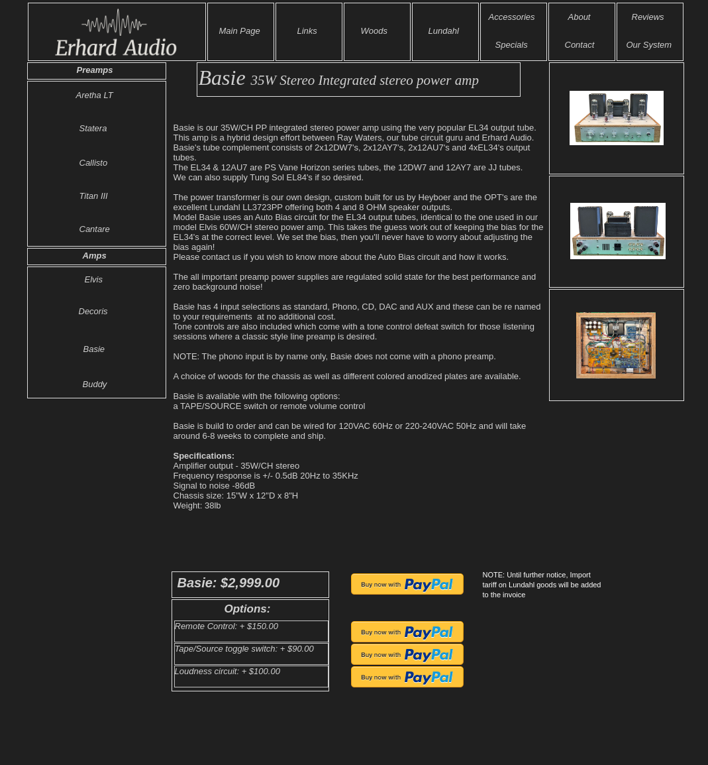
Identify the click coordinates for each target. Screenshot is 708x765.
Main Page (239, 31)
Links (307, 31)
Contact (580, 45)
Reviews (648, 17)
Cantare (94, 229)
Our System (649, 45)
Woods (374, 31)
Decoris (93, 311)
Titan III (93, 196)
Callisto (93, 163)
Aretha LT (94, 95)
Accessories (512, 17)
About (579, 17)
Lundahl (444, 31)
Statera (93, 128)
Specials (511, 45)
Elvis (94, 279)
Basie (94, 349)
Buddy (95, 384)
